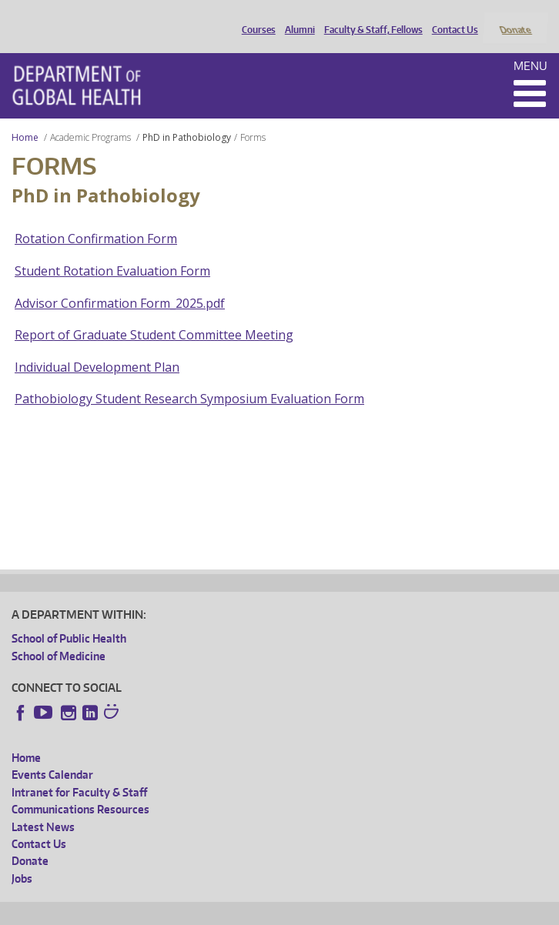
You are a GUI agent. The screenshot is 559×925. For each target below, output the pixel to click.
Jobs (22, 857)
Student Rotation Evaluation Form (112, 250)
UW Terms (278, 911)
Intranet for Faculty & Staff (79, 771)
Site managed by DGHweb (369, 911)
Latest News (43, 806)
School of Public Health (69, 618)
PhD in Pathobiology (186, 116)
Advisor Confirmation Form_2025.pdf (120, 282)
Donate (515, 17)
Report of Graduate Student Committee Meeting (154, 314)
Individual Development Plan (97, 346)
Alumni (296, 17)
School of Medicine (58, 635)
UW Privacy (215, 911)
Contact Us (451, 17)
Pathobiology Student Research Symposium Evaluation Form (189, 378)
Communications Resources (80, 789)
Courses (255, 17)
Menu (530, 45)
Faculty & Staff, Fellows (369, 17)
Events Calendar (52, 754)
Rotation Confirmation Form (96, 218)
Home (25, 116)
